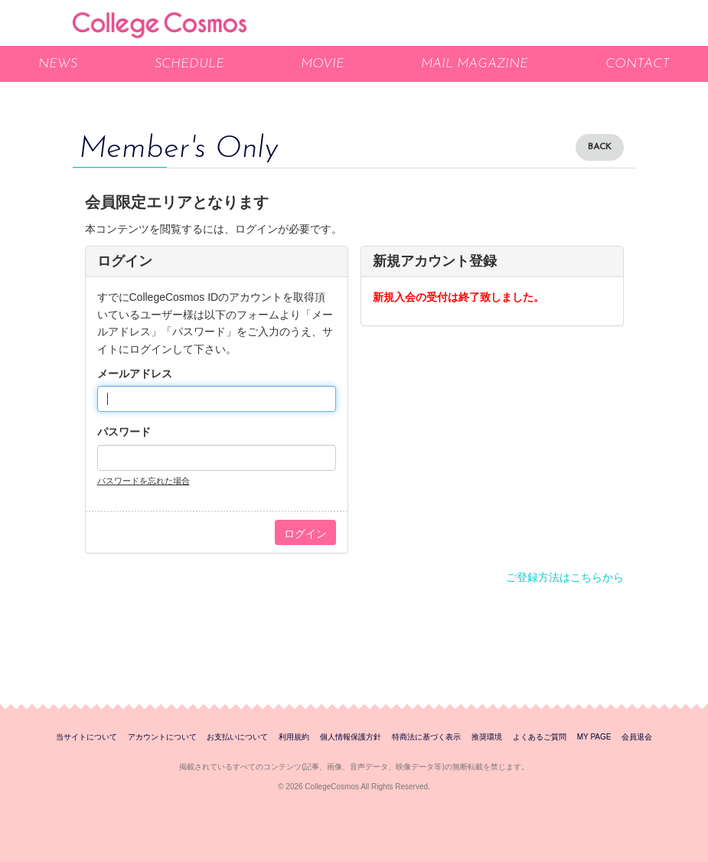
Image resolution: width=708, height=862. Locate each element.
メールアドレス (134, 373)
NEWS (57, 63)
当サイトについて (86, 737)
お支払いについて (237, 737)
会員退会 (637, 737)
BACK (600, 147)
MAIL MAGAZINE (474, 63)
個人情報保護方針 (350, 737)
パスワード (124, 432)
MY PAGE (594, 737)
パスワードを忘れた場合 (143, 480)
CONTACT (637, 63)
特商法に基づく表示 (426, 737)
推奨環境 (486, 737)
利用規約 (294, 737)
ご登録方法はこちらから (565, 577)
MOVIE (322, 63)
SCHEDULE (189, 63)
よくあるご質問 (539, 737)
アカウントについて (162, 737)
